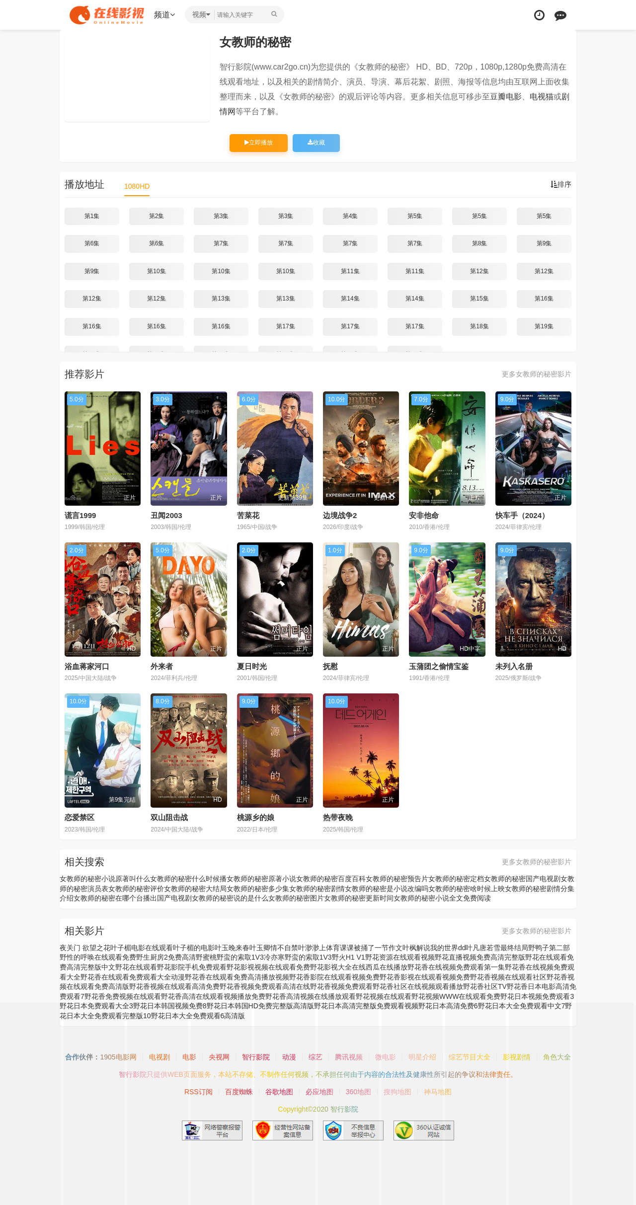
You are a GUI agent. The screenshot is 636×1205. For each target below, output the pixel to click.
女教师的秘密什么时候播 (188, 879)
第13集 (221, 298)
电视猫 (542, 96)
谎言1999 (80, 515)
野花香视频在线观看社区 (508, 977)
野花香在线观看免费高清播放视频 (237, 977)
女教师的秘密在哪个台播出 (115, 898)
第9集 (544, 243)
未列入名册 (514, 666)
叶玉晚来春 (232, 948)
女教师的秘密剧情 (317, 889)
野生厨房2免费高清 (166, 957)
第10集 (156, 271)
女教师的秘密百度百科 (331, 879)
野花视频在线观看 (383, 996)
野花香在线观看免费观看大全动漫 (132, 977)
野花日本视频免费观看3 (537, 996)
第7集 (221, 243)
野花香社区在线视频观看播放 (418, 986)
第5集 (415, 216)
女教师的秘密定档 (456, 879)
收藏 (316, 142)
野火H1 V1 (348, 957)
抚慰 (330, 666)
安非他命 (424, 515)
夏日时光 (252, 666)
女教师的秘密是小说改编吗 (386, 889)
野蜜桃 (206, 957)
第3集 (221, 216)
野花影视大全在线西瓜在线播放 (358, 967)
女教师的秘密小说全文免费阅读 (442, 898)
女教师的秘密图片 (296, 898)
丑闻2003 (166, 515)
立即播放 (258, 142)
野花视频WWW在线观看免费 (456, 996)
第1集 (92, 216)
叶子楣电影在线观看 (141, 948)
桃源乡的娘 (255, 817)
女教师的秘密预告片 (397, 879)
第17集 (285, 326)
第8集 (479, 243)
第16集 (544, 298)
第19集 (544, 326)
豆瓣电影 (506, 96)
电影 (189, 1057)
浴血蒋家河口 (87, 666)
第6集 (92, 243)
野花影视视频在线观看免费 (268, 967)
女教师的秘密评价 (136, 889)
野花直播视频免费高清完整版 (480, 957)
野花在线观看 (136, 967)
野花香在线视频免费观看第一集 (456, 967)
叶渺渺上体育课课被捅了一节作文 (350, 948)
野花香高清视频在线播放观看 (310, 996)
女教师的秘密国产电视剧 (522, 879)
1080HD (137, 186)
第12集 (479, 271)
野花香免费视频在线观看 (122, 996)
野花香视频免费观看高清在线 (265, 986)
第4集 (350, 216)
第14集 (350, 298)
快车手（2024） (522, 515)
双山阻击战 (169, 817)
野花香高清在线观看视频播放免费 (213, 996)
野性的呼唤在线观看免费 (98, 957)
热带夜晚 (338, 817)
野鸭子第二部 (549, 948)
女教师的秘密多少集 (258, 889)
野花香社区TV (485, 986)
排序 (561, 184)
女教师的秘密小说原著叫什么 (105, 879)
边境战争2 (340, 515)
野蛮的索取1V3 (308, 957)
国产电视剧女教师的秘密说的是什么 (212, 898)
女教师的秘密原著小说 (261, 879)
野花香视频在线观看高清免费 (174, 986)
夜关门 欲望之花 (85, 948)
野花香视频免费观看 (341, 986)
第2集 (156, 216)
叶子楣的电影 (194, 948)
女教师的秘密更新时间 (359, 898)
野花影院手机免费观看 (192, 967)
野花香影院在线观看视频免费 (334, 977)
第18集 (479, 326)
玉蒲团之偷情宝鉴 (439, 666)
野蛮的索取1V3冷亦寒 (251, 957)
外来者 (162, 666)
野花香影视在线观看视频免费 (425, 977)
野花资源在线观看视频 (400, 957)
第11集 (350, 271)
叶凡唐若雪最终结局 (497, 948)
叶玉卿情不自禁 (273, 948)
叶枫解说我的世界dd (434, 948)
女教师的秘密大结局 (195, 889)
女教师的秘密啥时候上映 (466, 889)
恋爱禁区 (79, 817)
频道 (164, 14)
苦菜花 (248, 515)
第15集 (479, 298)
